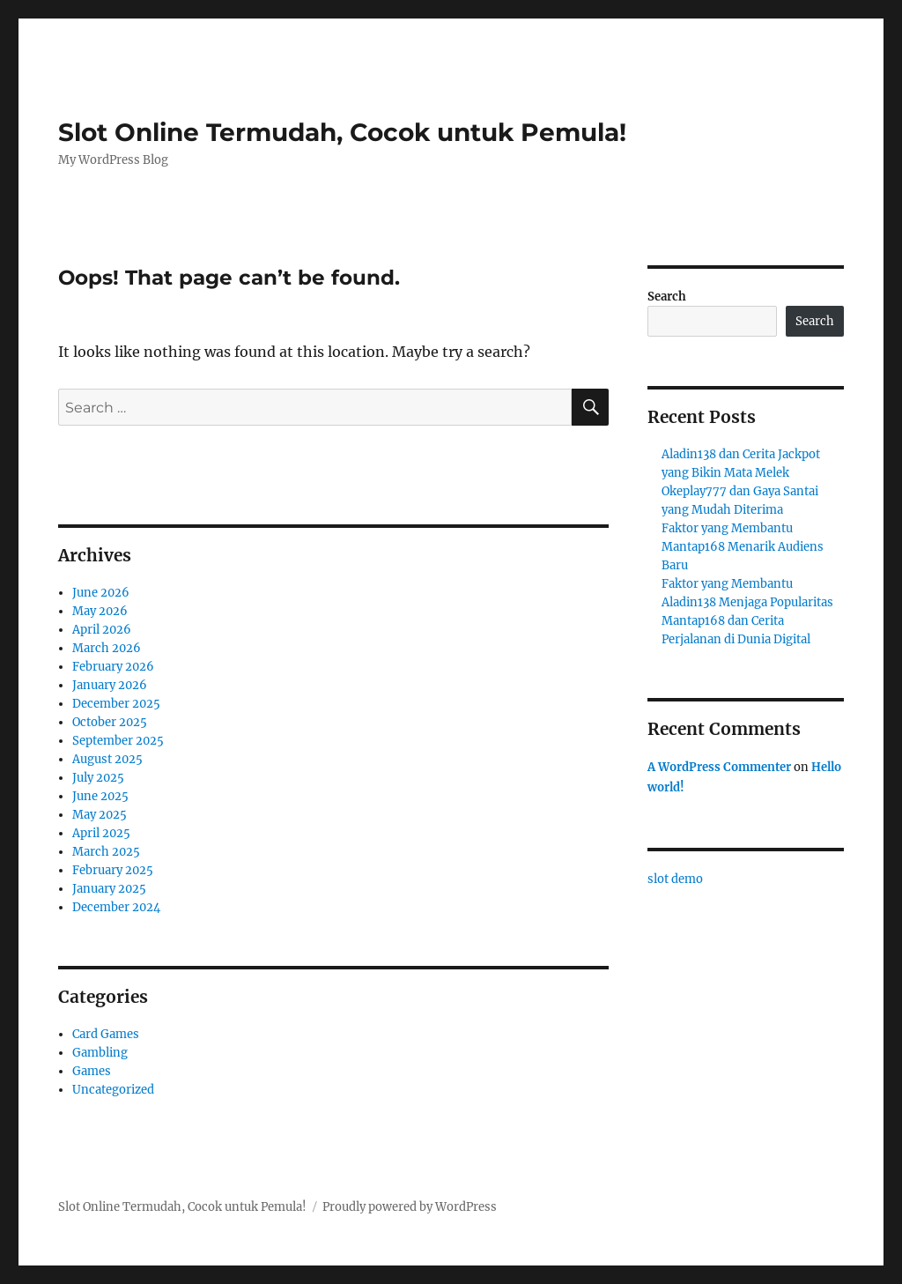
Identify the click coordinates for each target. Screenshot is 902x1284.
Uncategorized (113, 1089)
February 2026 (113, 666)
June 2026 (100, 592)
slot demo (675, 879)
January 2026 (109, 685)
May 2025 (99, 814)
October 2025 (109, 722)
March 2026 (106, 648)
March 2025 (106, 851)
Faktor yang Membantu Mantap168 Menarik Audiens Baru (743, 547)
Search (666, 296)
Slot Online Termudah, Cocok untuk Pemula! (342, 132)
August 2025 (107, 759)
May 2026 (100, 611)
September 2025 (118, 740)
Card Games (105, 1034)
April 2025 (101, 833)
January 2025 (109, 888)
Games (91, 1071)
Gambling (100, 1052)
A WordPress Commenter (719, 767)
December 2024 (116, 907)
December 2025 (116, 703)
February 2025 (112, 870)
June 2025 (100, 796)
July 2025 (98, 777)
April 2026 (101, 629)
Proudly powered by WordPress (409, 1206)
